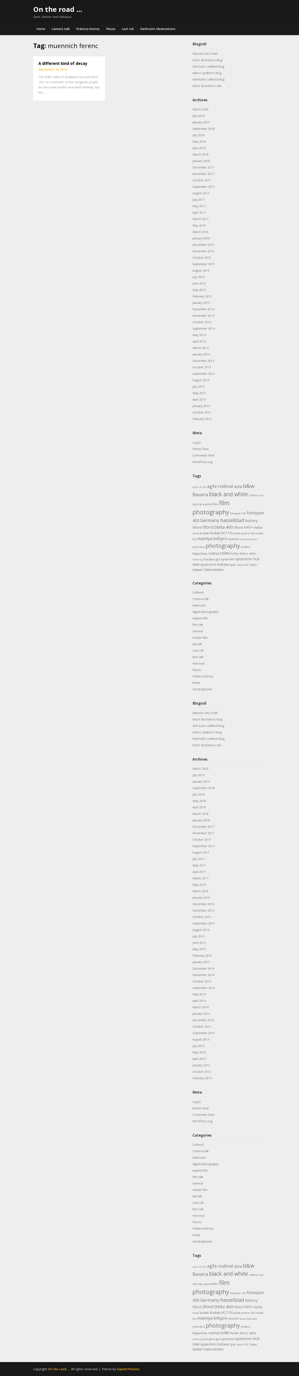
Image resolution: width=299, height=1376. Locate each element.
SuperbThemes (128, 1369)
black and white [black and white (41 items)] (228, 494)
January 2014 (201, 354)
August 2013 (200, 380)
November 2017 (203, 174)
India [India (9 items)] (258, 527)
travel (196, 683)
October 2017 (201, 180)
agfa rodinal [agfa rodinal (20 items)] (220, 486)
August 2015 (200, 270)
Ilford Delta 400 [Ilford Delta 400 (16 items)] (217, 527)
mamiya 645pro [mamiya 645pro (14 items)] (212, 538)
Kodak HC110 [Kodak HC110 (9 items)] (221, 533)
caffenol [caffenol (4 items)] (254, 495)
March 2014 (200, 348)
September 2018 (203, 129)
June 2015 (199, 283)
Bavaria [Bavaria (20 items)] (200, 494)
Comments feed (203, 455)
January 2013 (201, 406)
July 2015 (198, 277)
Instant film (200, 638)
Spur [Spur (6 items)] (233, 564)
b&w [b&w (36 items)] (248, 486)
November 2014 (203, 316)
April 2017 (199, 212)
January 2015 (201, 303)
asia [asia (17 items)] (238, 486)
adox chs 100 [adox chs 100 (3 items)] (199, 487)
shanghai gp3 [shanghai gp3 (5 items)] (211, 559)
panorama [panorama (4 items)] (198, 547)
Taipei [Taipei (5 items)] (253, 565)
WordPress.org (202, 462)
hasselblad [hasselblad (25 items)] (232, 520)
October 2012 (201, 412)
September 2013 (203, 374)
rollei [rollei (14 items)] (225, 553)
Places (110, 29)
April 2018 (199, 148)
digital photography (205, 612)
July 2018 (198, 135)
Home (41, 29)
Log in (196, 442)
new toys (198, 663)
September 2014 (203, 328)
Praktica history (88, 29)
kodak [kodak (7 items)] (204, 533)
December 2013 (203, 361)
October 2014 (201, 322)
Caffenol (198, 592)
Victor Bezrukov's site (206, 86)
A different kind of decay (62, 63)
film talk (197, 625)
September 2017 (203, 187)
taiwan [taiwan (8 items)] (197, 569)
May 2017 (199, 206)
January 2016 (201, 238)
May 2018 (199, 142)
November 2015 (203, 251)
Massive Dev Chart (205, 54)
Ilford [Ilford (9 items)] (197, 527)
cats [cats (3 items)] (261, 495)
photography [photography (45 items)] (223, 545)
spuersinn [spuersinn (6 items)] (227, 559)
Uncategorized (202, 689)
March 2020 (200, 109)
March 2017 (200, 219)
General (197, 631)
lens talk (197, 657)
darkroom (199, 605)
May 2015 (199, 290)
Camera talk (61, 29)
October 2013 (201, 367)
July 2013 (198, 387)
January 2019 (201, 122)
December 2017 (203, 167)
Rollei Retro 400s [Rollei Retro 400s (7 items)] (243, 553)
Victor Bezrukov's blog (207, 60)
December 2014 (203, 309)
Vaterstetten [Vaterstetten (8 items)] (213, 569)
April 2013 (199, 399)
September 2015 (203, 264)
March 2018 (200, 154)
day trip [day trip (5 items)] (197, 504)
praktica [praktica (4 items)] (245, 547)
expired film (200, 618)
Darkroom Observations (157, 29)
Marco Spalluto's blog (207, 73)
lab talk (197, 644)
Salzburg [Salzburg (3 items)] (197, 559)
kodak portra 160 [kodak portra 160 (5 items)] (244, 533)
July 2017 (198, 200)
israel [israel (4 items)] (195, 533)
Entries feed (200, 449)
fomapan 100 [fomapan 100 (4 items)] (238, 513)
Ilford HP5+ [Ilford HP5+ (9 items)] (243, 527)
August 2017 (200, 193)
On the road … (57, 9)
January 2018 (201, 161)
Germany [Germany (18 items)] (209, 520)
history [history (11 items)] (251, 520)
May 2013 (199, 393)
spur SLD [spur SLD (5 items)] (242, 565)
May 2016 (199, 225)
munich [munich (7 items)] (233, 539)
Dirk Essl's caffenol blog (208, 66)
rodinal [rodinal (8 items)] (213, 553)
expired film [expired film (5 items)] (210, 504)
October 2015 (201, 258)
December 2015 (203, 245)
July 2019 (198, 116)
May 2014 (199, 335)
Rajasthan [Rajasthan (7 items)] (199, 553)
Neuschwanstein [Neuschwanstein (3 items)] (248, 539)
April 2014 (199, 341)
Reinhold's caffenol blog (208, 79)
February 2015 (202, 296)
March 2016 (200, 232)
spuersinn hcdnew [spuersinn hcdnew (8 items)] (214, 564)
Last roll (128, 29)
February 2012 (202, 419)
